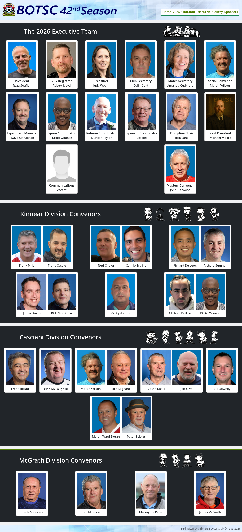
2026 (176, 12)
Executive (203, 12)
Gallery (217, 12)
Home (166, 12)
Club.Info (188, 12)
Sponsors (231, 12)
